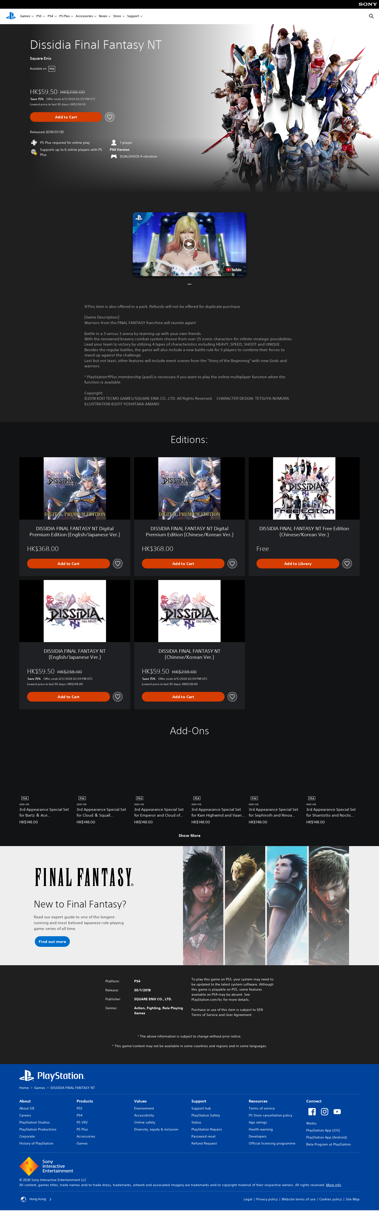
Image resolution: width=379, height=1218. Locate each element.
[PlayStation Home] (11, 16)
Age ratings (258, 1122)
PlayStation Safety (205, 1115)
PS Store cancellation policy (270, 1115)
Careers (25, 1115)
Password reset (203, 1136)
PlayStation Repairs (206, 1129)
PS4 (50, 16)
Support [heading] (198, 1101)
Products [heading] (85, 1101)
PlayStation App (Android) (326, 1137)
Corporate (27, 1136)
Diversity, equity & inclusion (156, 1129)
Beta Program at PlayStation (328, 1144)
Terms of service (262, 1108)
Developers (258, 1136)
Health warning (261, 1129)
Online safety (144, 1122)
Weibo (311, 1123)
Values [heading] (140, 1101)
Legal (248, 1199)
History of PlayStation (36, 1143)
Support (133, 16)
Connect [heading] (313, 1101)
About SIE (27, 1108)
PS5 (39, 16)
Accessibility (144, 1115)
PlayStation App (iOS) (323, 1130)
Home (24, 1088)
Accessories (84, 16)
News (103, 16)
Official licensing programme (272, 1143)
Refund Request (204, 1143)
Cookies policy (330, 1199)
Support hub (201, 1108)
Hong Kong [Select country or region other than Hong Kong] (36, 1199)
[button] (189, 244)
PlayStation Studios (34, 1122)
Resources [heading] (258, 1101)
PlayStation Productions (38, 1129)
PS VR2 (82, 1122)
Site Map (353, 1199)
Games (25, 16)
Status (196, 1122)
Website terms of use (298, 1199)
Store (117, 16)
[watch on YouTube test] (233, 269)
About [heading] (25, 1101)
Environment (144, 1108)
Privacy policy (267, 1199)
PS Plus (64, 16)
